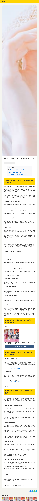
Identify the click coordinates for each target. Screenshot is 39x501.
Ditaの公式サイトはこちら (19, 346)
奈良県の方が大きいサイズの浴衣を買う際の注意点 (18, 169)
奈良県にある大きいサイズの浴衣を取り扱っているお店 (19, 172)
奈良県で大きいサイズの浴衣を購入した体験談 (17, 174)
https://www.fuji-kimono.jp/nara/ (14, 368)
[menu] (37, 2)
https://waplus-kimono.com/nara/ (14, 381)
